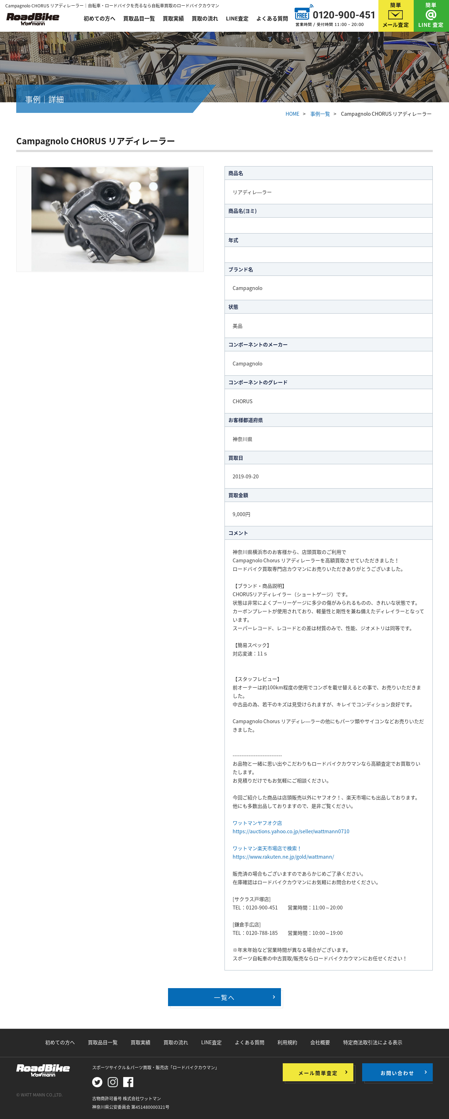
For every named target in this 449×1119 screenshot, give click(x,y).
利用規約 (287, 1042)
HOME (292, 113)
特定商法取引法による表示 (372, 1042)
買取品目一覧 (139, 18)
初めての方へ (99, 18)
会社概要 (320, 1042)
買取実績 (173, 18)
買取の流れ (205, 18)
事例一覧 (320, 113)
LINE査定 (237, 18)
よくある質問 (272, 18)
